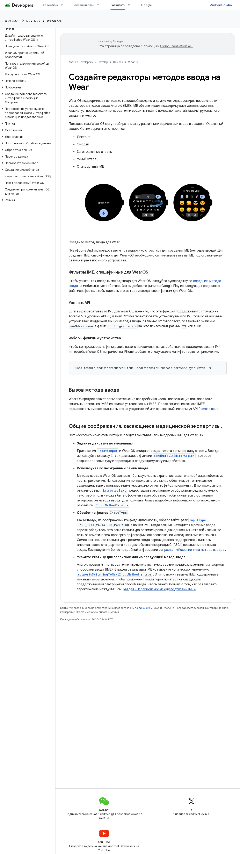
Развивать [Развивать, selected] (117, 5)
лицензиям (145, 608)
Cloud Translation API (176, 46)
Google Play (149, 5)
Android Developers (81, 62)
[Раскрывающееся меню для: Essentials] (63, 5)
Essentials (50, 5)
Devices (33, 21)
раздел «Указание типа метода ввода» (194, 550)
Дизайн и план (84, 5)
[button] (27, 81)
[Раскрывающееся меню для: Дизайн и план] (100, 5)
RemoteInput (208, 409)
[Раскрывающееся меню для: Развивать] (130, 5)
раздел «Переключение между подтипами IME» (159, 589)
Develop (12, 21)
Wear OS (54, 21)
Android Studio (221, 5)
